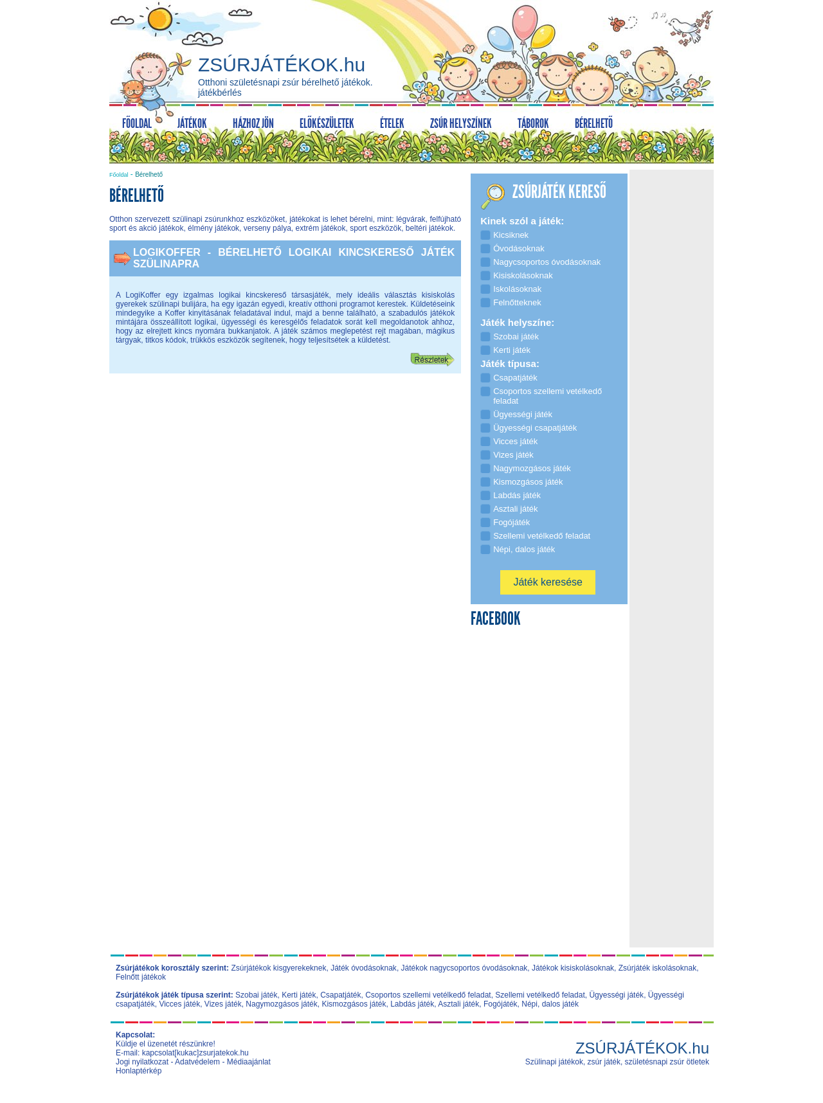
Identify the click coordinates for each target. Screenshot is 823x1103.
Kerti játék (299, 995)
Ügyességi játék (616, 995)
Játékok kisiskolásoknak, (574, 968)
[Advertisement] (285, 485)
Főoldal (119, 175)
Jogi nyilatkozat (142, 1061)
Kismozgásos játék (353, 1004)
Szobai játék (256, 995)
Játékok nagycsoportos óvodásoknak (464, 968)
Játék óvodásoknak (363, 968)
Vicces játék (179, 1004)
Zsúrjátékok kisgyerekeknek (278, 968)
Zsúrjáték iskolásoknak (657, 968)
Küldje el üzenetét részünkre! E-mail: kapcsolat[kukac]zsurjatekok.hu (182, 1048)
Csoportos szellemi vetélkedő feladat (428, 995)
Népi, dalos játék (550, 1004)
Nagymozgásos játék (281, 1004)
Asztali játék (458, 1004)
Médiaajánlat (249, 1061)
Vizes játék (223, 1004)
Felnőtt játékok (141, 977)
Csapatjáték (340, 995)
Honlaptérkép (138, 1070)
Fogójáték (501, 1004)
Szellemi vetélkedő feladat (539, 995)
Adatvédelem (197, 1061)
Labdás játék (412, 1004)
